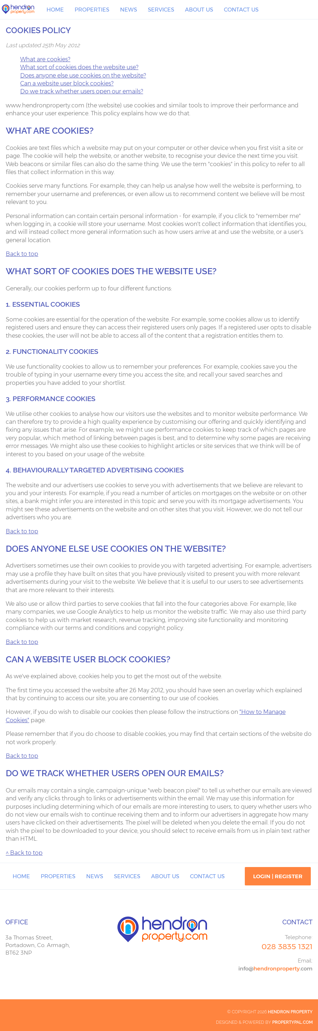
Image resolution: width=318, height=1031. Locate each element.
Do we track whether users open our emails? (81, 91)
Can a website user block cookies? (67, 83)
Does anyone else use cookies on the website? (83, 75)
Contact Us (241, 9)
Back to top (22, 253)
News (128, 9)
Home (55, 9)
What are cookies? (45, 59)
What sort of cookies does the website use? (79, 67)
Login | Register (277, 876)
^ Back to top (24, 852)
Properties (92, 9)
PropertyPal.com (292, 1022)
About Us (199, 9)
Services (161, 9)
